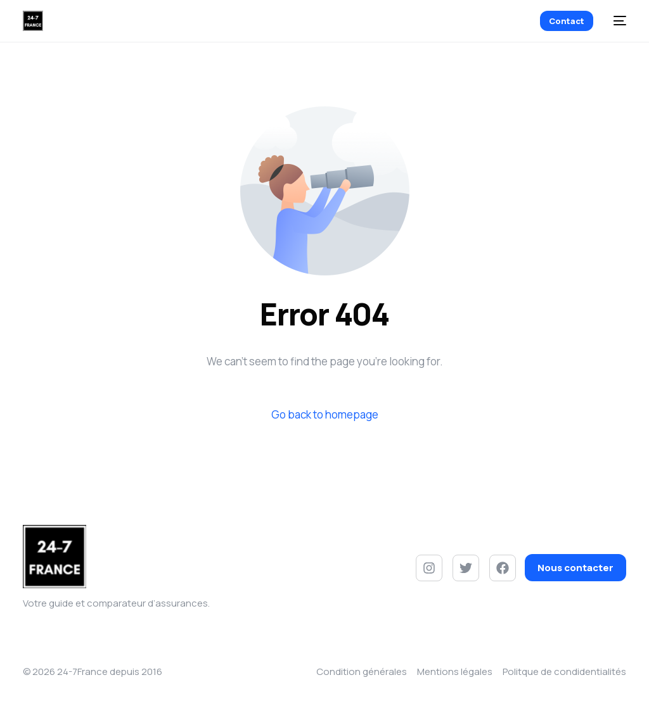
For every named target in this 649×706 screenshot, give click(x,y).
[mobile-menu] (616, 21)
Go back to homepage (324, 414)
